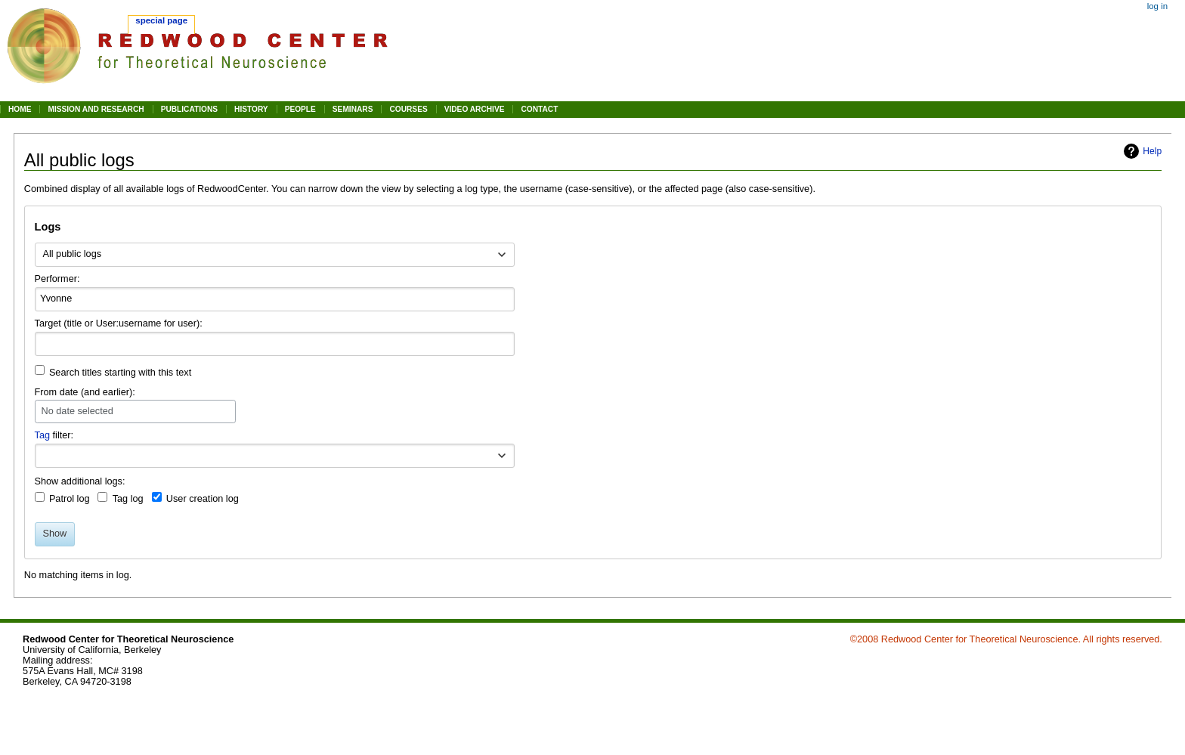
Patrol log (69, 499)
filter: (54, 435)
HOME (19, 109)
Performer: (57, 279)
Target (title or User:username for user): (119, 323)
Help (1152, 151)
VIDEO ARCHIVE (474, 109)
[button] (502, 456)
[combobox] (275, 255)
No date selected (77, 411)
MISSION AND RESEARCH (96, 109)
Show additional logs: (80, 481)
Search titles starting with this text (120, 372)
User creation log (202, 499)
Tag (42, 435)
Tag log (128, 499)
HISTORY (251, 109)
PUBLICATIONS (189, 109)
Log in (1157, 6)
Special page (161, 20)
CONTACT (539, 109)
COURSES (408, 109)
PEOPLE (300, 109)
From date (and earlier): (85, 392)
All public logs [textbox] (71, 254)
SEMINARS (353, 109)
